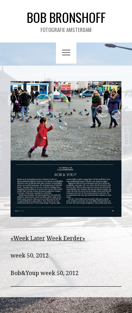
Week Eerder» (65, 238)
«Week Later (28, 238)
